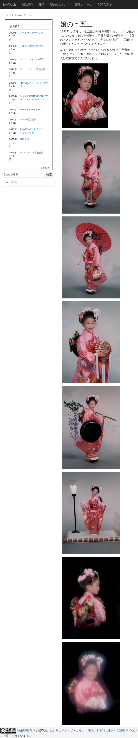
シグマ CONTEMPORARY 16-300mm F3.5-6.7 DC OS (34, 99)
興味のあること (59, 4)
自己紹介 (27, 4)
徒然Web (9, 4)
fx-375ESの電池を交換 (32, 46)
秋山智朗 (23, 730)
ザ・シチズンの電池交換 (32, 69)
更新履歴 (45, 168)
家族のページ (83, 4)
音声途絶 (24, 139)
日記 (41, 4)
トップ (7, 14)
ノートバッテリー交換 (31, 32)
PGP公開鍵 (105, 4)
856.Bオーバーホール (31, 109)
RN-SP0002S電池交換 (31, 152)
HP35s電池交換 (28, 119)
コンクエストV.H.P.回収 (32, 59)
